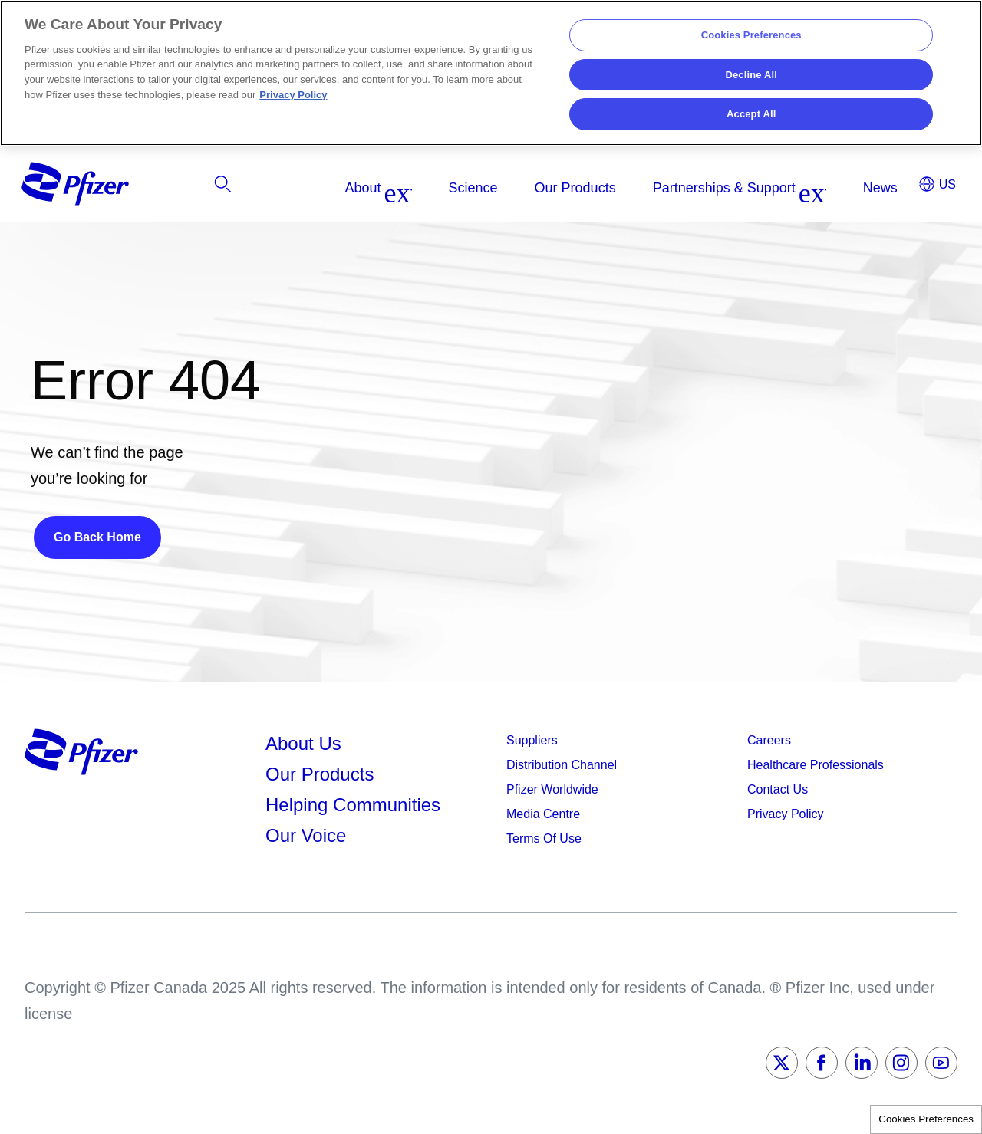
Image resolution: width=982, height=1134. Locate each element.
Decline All (750, 75)
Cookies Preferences (926, 1119)
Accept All (751, 114)
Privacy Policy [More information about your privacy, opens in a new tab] (293, 94)
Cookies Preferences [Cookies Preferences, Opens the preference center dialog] (751, 35)
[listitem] (803, 187)
